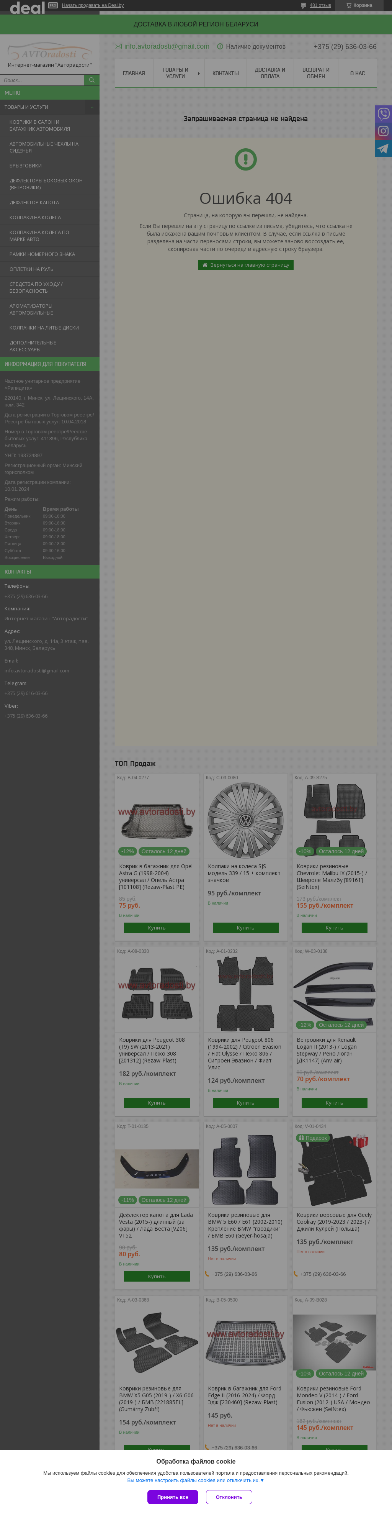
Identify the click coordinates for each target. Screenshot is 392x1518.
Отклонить (229, 1497)
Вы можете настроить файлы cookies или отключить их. (193, 1480)
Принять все (172, 1497)
